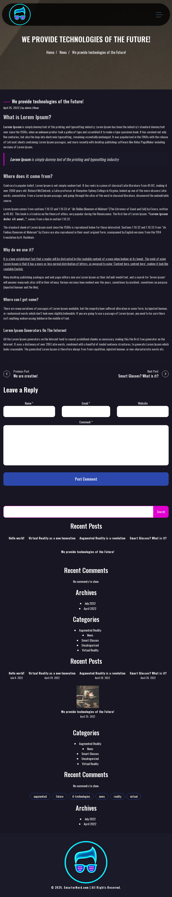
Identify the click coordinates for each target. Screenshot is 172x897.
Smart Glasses (90, 640)
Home (50, 52)
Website (143, 403)
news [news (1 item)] (102, 796)
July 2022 (90, 603)
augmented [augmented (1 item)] (40, 796)
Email (86, 403)
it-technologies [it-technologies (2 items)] (81, 796)
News (63, 52)
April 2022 (90, 608)
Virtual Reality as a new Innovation (52, 538)
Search (161, 511)
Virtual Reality (90, 650)
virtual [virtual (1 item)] (134, 796)
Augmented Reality (90, 630)
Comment (86, 422)
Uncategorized (90, 645)
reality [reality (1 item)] (117, 796)
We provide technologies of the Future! (99, 52)
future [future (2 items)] (59, 796)
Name (29, 403)
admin (28, 108)
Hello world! (16, 538)
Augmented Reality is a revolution (102, 538)
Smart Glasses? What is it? (148, 538)
